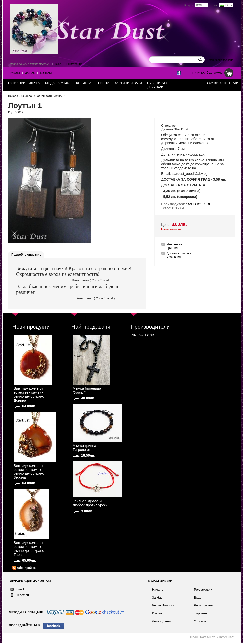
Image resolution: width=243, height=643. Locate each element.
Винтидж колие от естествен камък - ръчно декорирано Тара (29, 549)
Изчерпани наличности (36, 95)
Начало (14, 72)
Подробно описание (26, 254)
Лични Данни (161, 621)
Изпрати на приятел (174, 246)
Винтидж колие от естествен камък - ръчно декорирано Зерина (29, 471)
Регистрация (74, 63)
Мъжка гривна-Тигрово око (85, 448)
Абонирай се (26, 568)
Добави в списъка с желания (179, 255)
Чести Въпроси (163, 605)
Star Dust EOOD (143, 335)
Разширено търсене (220, 59)
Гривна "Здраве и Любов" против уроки (90, 503)
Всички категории (222, 83)
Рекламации (203, 589)
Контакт (46, 72)
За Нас (30, 72)
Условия (200, 621)
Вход (58, 63)
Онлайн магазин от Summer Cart (211, 637)
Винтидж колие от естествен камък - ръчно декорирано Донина (29, 394)
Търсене (200, 613)
